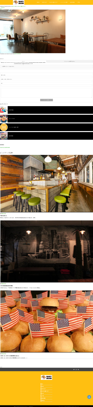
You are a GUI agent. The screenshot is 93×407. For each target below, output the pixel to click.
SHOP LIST (44, 2)
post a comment (17, 53)
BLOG (43, 393)
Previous (2, 7)
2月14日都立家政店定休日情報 (6, 285)
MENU (38, 2)
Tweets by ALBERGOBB (5, 147)
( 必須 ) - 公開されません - (6, 79)
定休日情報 (72, 2)
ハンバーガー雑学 (63, 2)
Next (1, 8)
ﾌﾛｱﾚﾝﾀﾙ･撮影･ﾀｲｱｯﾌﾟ (53, 2)
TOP (89, 397)
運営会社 (43, 400)
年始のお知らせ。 (4, 215)
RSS (78, 369)
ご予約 (78, 2)
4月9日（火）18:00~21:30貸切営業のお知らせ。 (10, 355)
